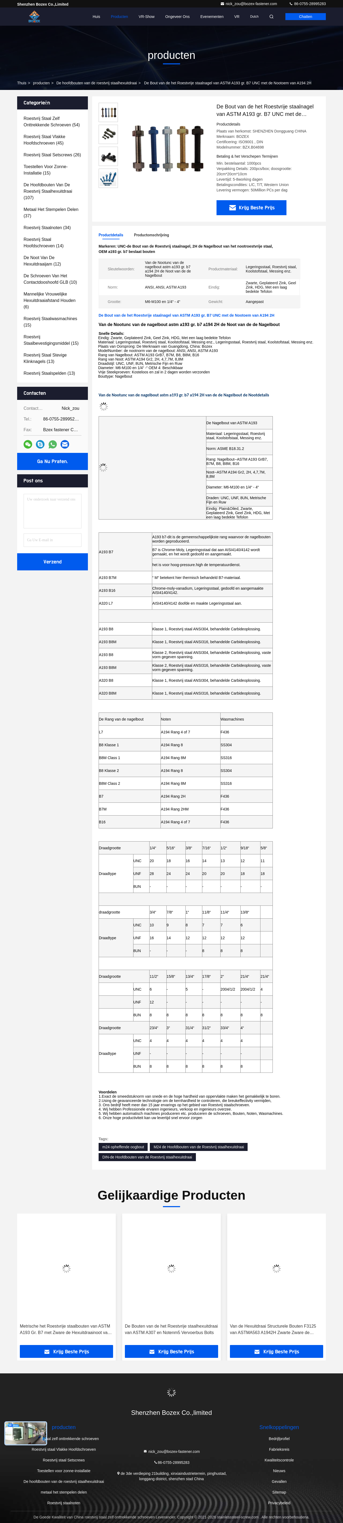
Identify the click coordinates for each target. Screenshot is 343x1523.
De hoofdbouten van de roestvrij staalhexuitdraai (96, 83)
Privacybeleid (279, 1503)
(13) (45, 358)
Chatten (305, 16)
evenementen (211, 16)
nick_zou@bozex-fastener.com (249, 4)
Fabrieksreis (279, 1449)
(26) (52, 155)
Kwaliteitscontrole (279, 1460)
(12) (42, 260)
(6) (50, 300)
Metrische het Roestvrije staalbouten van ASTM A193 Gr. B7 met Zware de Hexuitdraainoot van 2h (65, 1330)
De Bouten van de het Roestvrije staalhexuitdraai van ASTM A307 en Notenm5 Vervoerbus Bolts (171, 1329)
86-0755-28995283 (307, 4)
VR (236, 16)
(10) (50, 279)
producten (41, 83)
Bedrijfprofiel (279, 1439)
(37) (51, 212)
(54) (52, 121)
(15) (46, 169)
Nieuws (279, 1471)
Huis (96, 16)
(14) (44, 242)
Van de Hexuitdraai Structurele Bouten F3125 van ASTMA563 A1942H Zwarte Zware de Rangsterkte (273, 1330)
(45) (44, 139)
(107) (48, 191)
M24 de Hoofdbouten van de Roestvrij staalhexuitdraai (199, 1147)
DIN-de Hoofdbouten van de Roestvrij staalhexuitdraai (147, 1157)
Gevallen (279, 1481)
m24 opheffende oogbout (123, 1147)
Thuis (21, 83)
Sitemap (279, 1492)
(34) (47, 227)
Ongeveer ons (177, 16)
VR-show (147, 16)
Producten (119, 16)
